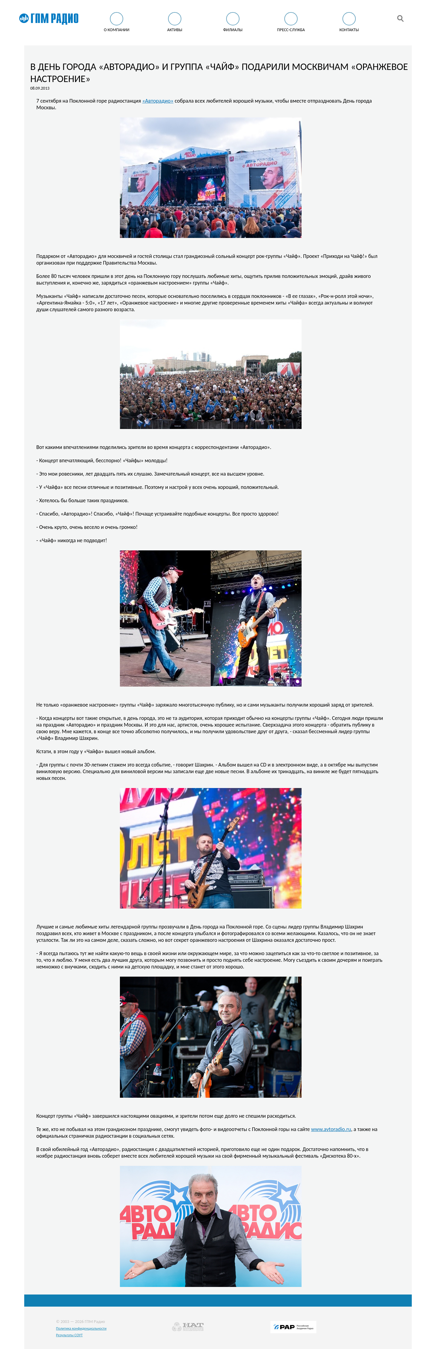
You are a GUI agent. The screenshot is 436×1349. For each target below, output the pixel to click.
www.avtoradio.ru (331, 1129)
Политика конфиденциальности (81, 1328)
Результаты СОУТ (69, 1335)
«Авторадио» (157, 100)
